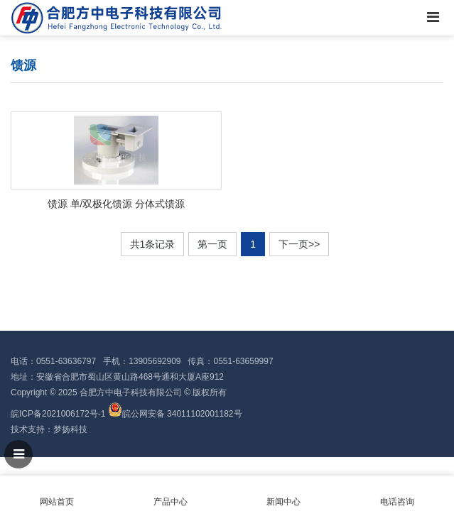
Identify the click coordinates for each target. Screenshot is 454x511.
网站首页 (57, 493)
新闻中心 (284, 493)
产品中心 (170, 493)
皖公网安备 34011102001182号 (182, 414)
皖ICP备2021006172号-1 (58, 414)
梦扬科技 (70, 429)
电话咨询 (397, 493)
